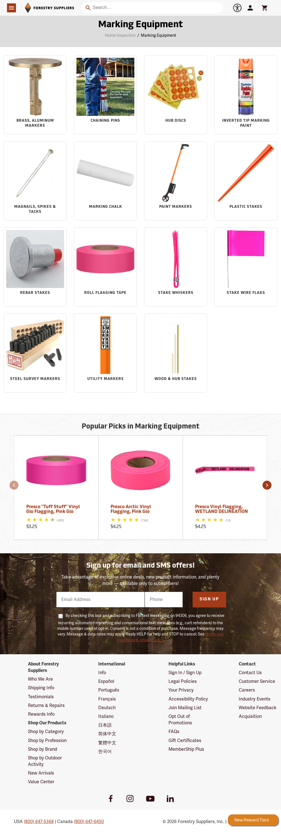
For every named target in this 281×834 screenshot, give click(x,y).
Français (107, 699)
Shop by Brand (42, 749)
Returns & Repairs (46, 705)
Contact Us (250, 673)
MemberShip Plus (186, 749)
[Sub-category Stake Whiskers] (175, 266)
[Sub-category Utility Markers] (105, 353)
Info (102, 673)
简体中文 (107, 734)
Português (108, 690)
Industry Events (254, 699)
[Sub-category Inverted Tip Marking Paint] (245, 94)
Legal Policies (182, 681)
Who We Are (40, 679)
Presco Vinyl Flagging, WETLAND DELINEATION (221, 509)
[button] (14, 485)
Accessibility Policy (188, 699)
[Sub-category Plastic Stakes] (245, 180)
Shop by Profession (47, 740)
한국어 (105, 751)
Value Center (41, 782)
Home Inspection (120, 35)
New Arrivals (41, 773)
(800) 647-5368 (39, 821)
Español (106, 681)
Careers (247, 690)
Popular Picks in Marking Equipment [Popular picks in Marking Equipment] (140, 426)
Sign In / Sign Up (185, 673)
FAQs (173, 731)
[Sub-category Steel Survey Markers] (35, 353)
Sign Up (209, 599)
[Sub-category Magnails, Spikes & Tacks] (35, 180)
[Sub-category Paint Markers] (175, 180)
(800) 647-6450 (89, 821)
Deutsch (107, 708)
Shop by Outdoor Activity (45, 761)
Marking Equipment (158, 35)
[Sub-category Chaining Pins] (105, 94)
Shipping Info (41, 688)
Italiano (106, 716)
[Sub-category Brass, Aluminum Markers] (35, 94)
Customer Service (257, 681)
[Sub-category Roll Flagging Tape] (105, 266)
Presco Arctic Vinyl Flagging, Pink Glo (131, 509)
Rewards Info (41, 714)
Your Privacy (181, 690)
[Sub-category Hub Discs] (175, 94)
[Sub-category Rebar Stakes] (35, 266)
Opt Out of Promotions (180, 720)
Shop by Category (46, 731)
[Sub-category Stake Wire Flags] (245, 266)
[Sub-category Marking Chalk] (105, 180)
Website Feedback (258, 708)
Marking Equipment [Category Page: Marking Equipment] (140, 24)
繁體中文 (107, 743)
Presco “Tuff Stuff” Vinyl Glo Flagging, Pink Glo (53, 509)
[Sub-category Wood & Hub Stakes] (175, 353)
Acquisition (250, 716)
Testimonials (41, 697)
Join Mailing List (185, 708)
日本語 (105, 725)
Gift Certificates (184, 740)
